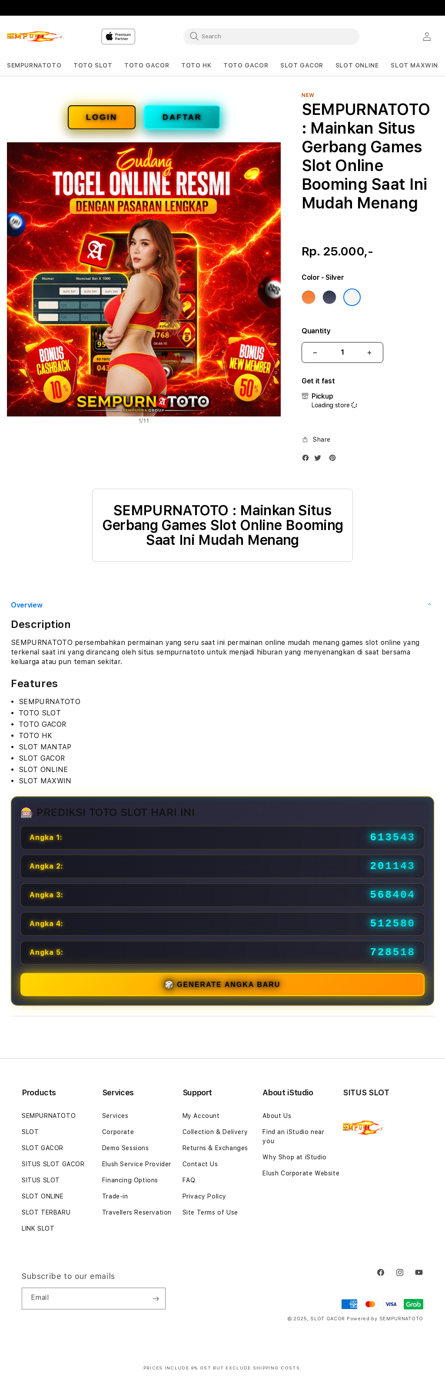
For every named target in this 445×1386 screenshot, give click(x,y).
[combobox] (271, 36)
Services (115, 1115)
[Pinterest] (335, 459)
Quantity (316, 331)
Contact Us (200, 1164)
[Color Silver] (352, 297)
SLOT (30, 1131)
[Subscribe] (155, 1298)
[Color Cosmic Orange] (308, 297)
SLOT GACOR (42, 1147)
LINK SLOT (38, 1228)
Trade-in (115, 1196)
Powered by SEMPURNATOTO (385, 1319)
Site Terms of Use (210, 1212)
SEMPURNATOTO (49, 1115)
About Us (276, 1115)
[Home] (37, 36)
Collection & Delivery (215, 1131)
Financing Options (130, 1180)
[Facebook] (308, 459)
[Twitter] (320, 459)
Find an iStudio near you (293, 1136)
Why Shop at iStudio (294, 1157)
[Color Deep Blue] (329, 297)
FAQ (189, 1180)
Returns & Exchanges (215, 1147)
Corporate (118, 1131)
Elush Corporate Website (300, 1173)
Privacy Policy (204, 1196)
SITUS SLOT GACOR (53, 1164)
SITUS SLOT (41, 1180)
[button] (34, 65)
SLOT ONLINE (43, 1196)
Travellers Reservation (137, 1212)
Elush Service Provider (136, 1164)
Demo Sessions (125, 1147)
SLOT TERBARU (46, 1212)
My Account (201, 1115)
